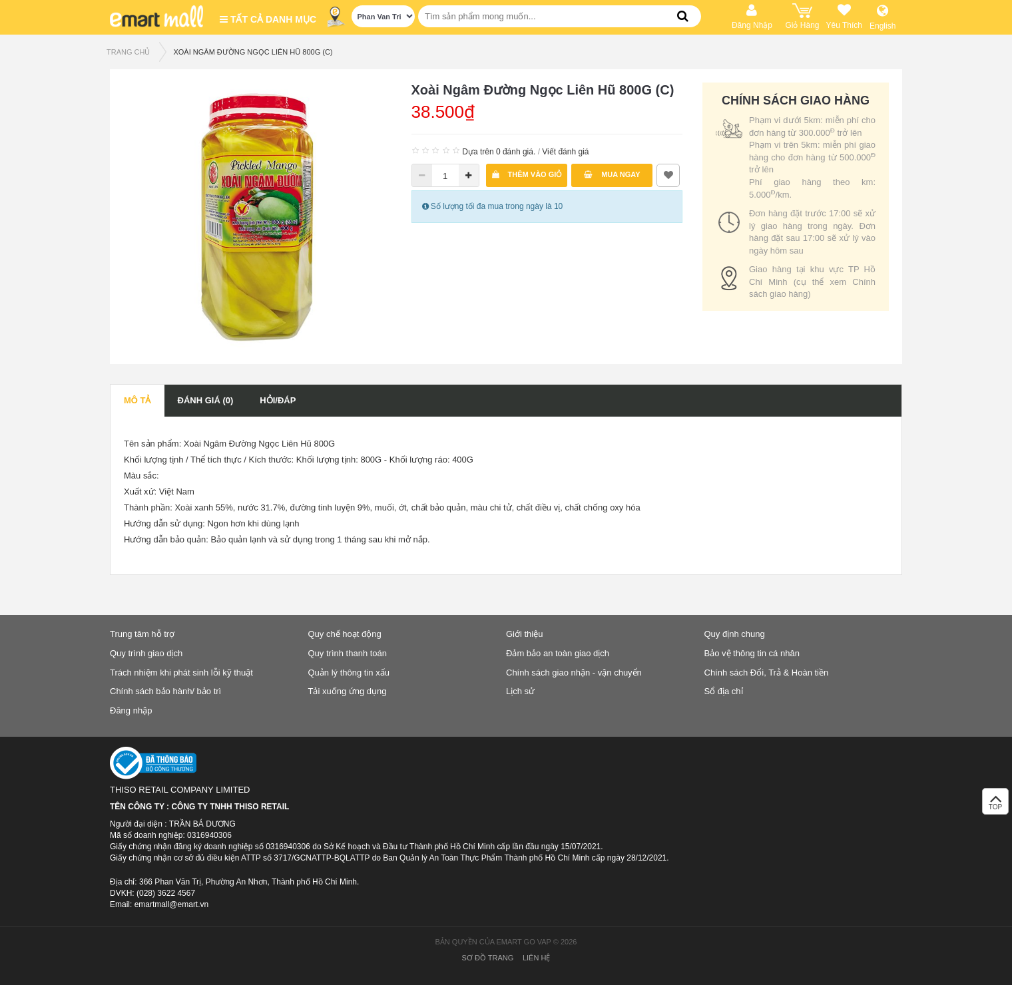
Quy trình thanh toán (347, 653)
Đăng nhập (131, 710)
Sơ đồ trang (488, 958)
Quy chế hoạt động (344, 634)
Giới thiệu (524, 634)
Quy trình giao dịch (146, 653)
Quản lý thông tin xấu (348, 673)
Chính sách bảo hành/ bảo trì (165, 691)
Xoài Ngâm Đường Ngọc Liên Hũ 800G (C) (252, 52)
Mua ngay (612, 174)
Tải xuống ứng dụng (347, 691)
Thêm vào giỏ (527, 174)
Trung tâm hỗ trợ (142, 634)
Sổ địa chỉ (723, 691)
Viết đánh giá (565, 151)
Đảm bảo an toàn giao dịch (557, 653)
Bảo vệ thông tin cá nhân (752, 653)
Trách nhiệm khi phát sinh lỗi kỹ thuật (181, 673)
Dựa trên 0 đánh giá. (498, 151)
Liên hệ (536, 958)
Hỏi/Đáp (278, 400)
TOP (995, 805)
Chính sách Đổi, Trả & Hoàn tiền (766, 673)
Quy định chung (734, 634)
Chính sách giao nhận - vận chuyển (574, 673)
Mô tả (137, 400)
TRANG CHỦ (128, 52)
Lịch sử (520, 691)
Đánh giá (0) (206, 400)
